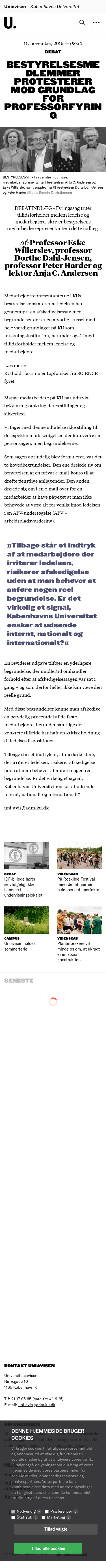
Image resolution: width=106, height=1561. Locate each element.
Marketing (59, 1517)
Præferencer (64, 1511)
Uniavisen (15, 6)
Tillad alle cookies (48, 1548)
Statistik (27, 1517)
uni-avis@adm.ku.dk (36, 1404)
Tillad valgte (55, 1528)
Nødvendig (29, 1511)
